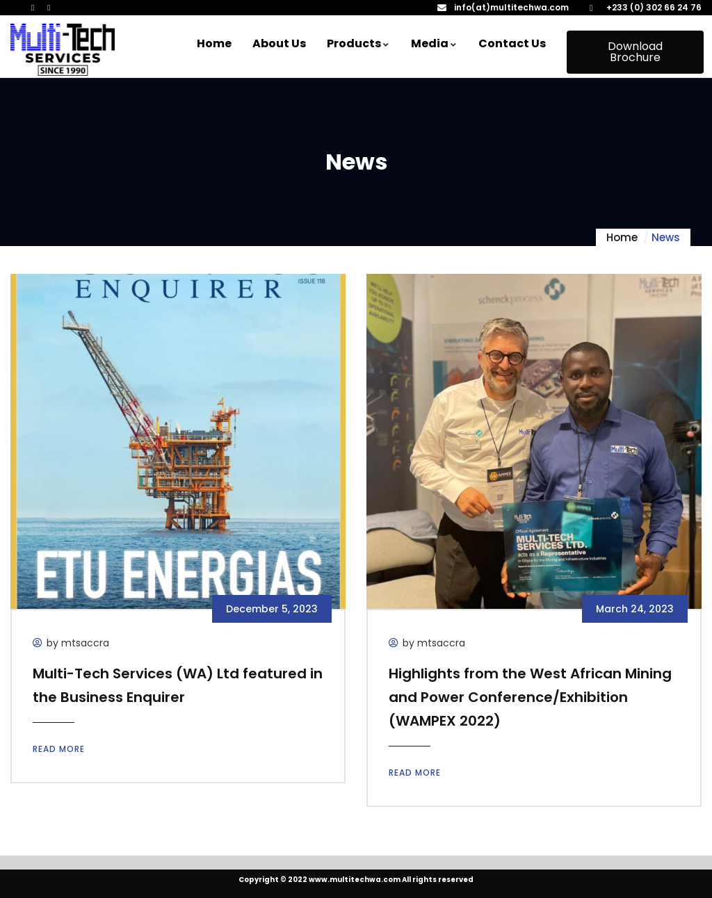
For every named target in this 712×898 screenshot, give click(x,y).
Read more (59, 749)
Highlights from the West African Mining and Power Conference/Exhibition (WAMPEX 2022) (530, 697)
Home (622, 237)
